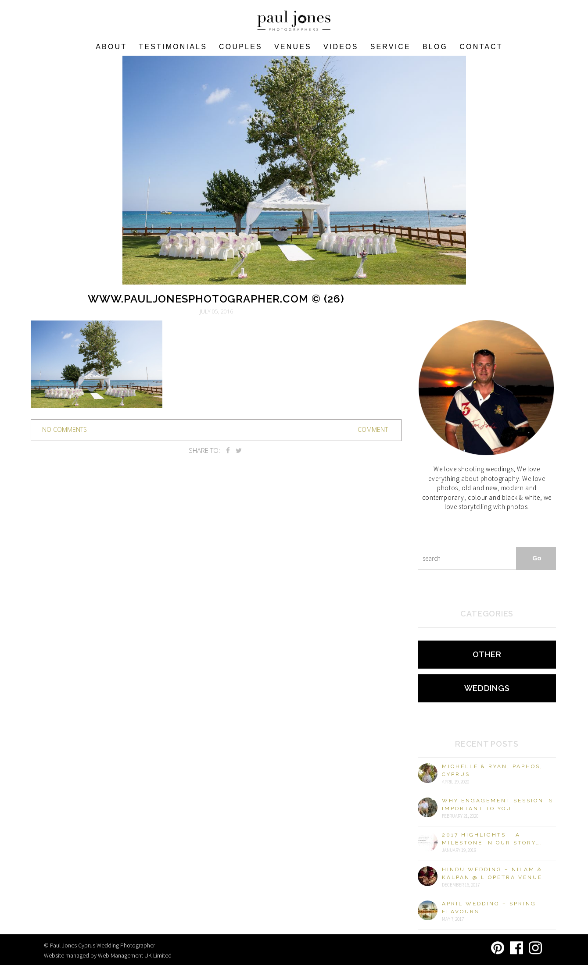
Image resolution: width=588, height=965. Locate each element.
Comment (373, 429)
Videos (341, 46)
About (111, 46)
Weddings (487, 688)
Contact (481, 46)
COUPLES (240, 46)
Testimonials (173, 46)
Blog (435, 46)
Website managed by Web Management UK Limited (108, 955)
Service (390, 46)
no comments (64, 429)
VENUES (293, 46)
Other (487, 654)
